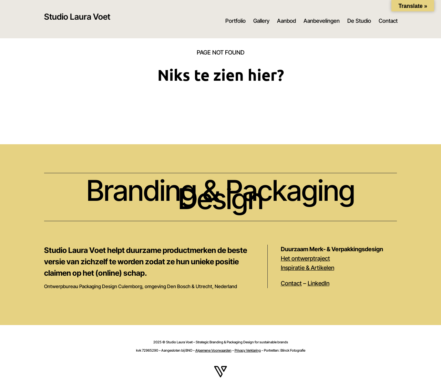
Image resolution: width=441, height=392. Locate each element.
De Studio (359, 20)
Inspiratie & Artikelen (307, 267)
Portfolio (235, 20)
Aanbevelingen (322, 20)
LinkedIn (318, 283)
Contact (388, 20)
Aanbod (286, 20)
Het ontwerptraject (305, 258)
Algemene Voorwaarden (213, 350)
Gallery (261, 20)
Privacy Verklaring (248, 350)
